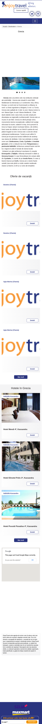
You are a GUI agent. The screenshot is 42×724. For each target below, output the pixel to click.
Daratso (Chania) (9, 185)
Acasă (5, 26)
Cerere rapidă (21, 10)
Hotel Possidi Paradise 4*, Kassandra (20, 526)
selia (21, 707)
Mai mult (21, 377)
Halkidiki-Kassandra (10, 396)
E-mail (5, 722)
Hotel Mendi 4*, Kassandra (15, 429)
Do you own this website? (12, 560)
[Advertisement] (21, 55)
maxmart (21, 713)
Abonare (32, 722)
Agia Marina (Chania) (11, 282)
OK (32, 560)
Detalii (32, 223)
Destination (12, 26)
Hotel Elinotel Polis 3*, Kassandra (18, 478)
